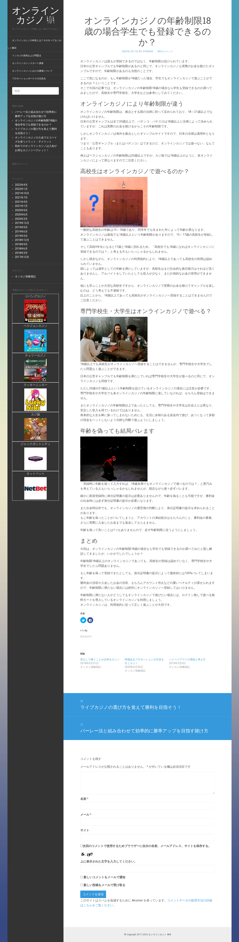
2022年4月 (21, 184)
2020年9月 (21, 210)
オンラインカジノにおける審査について (32, 71)
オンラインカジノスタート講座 (28, 63)
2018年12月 (22, 239)
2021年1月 (21, 205)
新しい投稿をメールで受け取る (104, 885)
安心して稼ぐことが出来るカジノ (100, 659)
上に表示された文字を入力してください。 (108, 861)
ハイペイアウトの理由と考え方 (187, 659)
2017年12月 (22, 256)
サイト (84, 830)
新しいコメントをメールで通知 (104, 877)
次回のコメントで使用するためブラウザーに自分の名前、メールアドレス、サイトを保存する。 (147, 846)
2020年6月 (21, 214)
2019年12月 (22, 222)
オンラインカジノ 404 (159, 934)
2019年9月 (21, 227)
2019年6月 (21, 231)
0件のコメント (165, 51)
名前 (84, 799)
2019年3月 (21, 235)
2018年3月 (21, 252)
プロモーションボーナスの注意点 (29, 78)
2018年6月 (21, 248)
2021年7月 (21, 197)
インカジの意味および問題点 (26, 55)
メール (85, 814)
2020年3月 (21, 218)
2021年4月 (21, 201)
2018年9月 (21, 244)
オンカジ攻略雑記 (25, 276)
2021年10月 (22, 193)
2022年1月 (21, 188)
